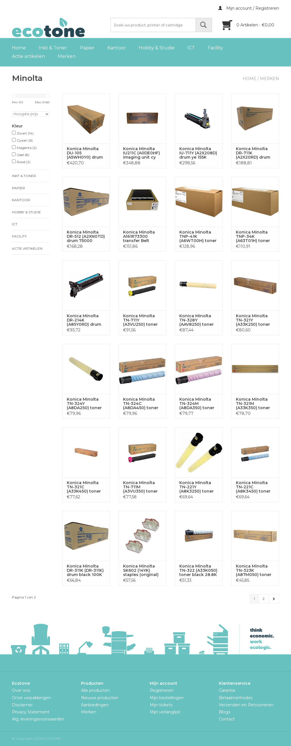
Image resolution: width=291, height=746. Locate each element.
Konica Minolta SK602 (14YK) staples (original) (141, 570)
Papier (87, 48)
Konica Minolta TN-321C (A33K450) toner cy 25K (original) (84, 487)
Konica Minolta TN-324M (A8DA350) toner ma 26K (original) (197, 403)
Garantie (227, 690)
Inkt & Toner (53, 48)
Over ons (21, 690)
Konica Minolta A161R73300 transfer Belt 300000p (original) (139, 236)
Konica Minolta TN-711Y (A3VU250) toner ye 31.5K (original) (141, 320)
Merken (67, 56)
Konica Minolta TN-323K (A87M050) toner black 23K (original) (253, 570)
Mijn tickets (161, 704)
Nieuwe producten (99, 697)
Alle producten (95, 690)
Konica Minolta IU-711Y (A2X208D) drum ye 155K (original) (198, 153)
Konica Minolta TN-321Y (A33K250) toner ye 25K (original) (253, 320)
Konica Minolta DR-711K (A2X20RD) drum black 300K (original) (253, 153)
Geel (23, 155)
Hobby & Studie (156, 48)
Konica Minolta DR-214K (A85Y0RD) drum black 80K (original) (84, 320)
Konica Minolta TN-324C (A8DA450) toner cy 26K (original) (140, 403)
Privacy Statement (30, 712)
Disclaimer (22, 704)
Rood (23, 162)
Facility (215, 48)
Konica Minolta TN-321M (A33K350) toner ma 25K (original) (253, 403)
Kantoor (116, 48)
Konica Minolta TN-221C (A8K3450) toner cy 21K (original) (253, 487)
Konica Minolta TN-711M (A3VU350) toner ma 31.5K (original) (142, 487)
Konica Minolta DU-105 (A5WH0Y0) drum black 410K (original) (85, 153)
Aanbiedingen (95, 704)
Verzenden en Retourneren (246, 704)
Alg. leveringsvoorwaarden (38, 719)
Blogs (224, 712)
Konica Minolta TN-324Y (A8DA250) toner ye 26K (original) (84, 403)
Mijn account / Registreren (248, 8)
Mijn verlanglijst (165, 712)
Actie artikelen (28, 56)
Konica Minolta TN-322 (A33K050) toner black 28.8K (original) (198, 570)
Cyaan (25, 140)
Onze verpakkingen (31, 697)
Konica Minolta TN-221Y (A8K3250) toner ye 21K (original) (196, 487)
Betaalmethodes (235, 697)
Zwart (25, 133)
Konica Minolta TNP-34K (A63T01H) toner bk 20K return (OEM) (253, 236)
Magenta (27, 148)
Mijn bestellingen (167, 697)
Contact (227, 719)
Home (19, 48)
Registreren (161, 690)
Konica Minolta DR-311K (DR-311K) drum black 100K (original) (85, 570)
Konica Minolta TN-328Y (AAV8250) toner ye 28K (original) (196, 320)
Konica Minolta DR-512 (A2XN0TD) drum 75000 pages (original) (86, 236)
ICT (191, 48)
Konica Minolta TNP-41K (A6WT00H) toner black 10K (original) (198, 236)
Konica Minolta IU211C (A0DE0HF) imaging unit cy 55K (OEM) (141, 153)
